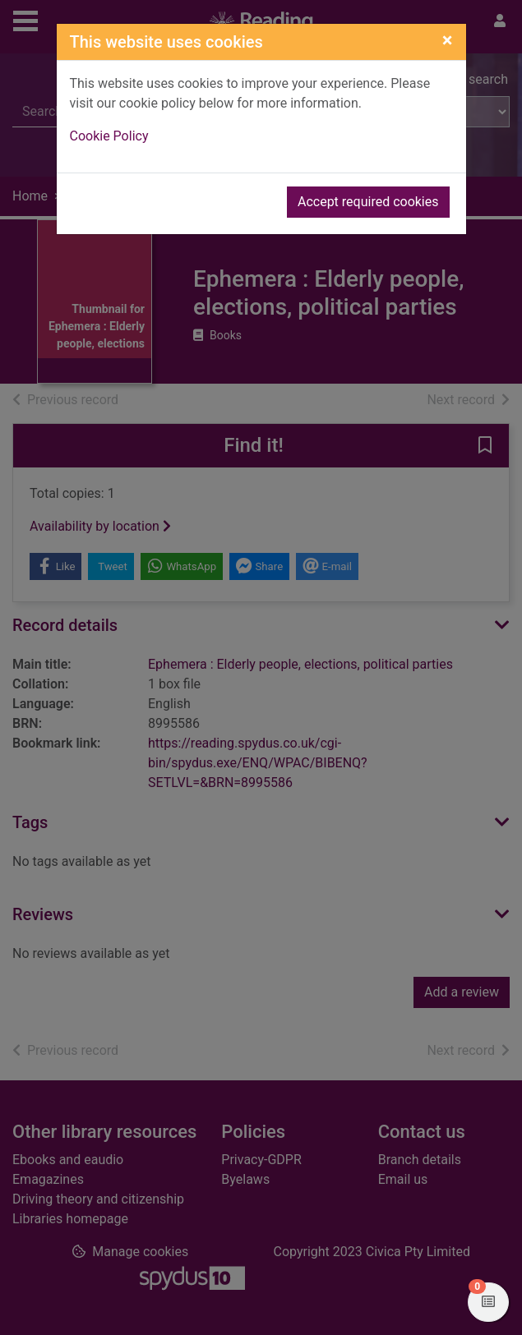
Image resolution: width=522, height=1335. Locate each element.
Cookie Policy (109, 136)
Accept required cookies (368, 201)
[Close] (447, 40)
